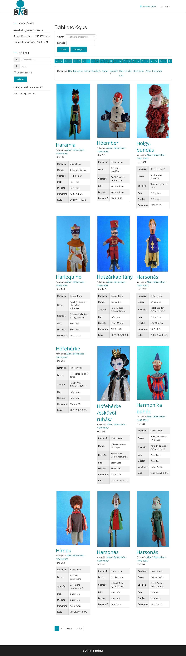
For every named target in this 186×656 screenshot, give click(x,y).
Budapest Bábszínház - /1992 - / (31, 41)
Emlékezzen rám (23, 72)
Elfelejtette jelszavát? (24, 93)
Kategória (78, 70)
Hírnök (63, 550)
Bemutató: (157, 70)
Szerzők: (114, 70)
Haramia (66, 144)
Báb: (121, 70)
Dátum (87, 70)
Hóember (107, 143)
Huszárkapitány (115, 276)
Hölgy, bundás (145, 146)
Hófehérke (68, 348)
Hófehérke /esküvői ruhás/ (109, 413)
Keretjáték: (139, 70)
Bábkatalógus (148, 6)
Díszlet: (128, 70)
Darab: (105, 70)
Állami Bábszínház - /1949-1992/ (32, 36)
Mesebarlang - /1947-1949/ (28, 30)
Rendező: (96, 70)
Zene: (148, 70)
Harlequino (68, 276)
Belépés (20, 79)
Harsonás (147, 276)
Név (70, 70)
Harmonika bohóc (149, 408)
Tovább (68, 628)
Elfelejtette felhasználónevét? (28, 87)
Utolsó (79, 628)
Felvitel (165, 6)
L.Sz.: (121, 75)
